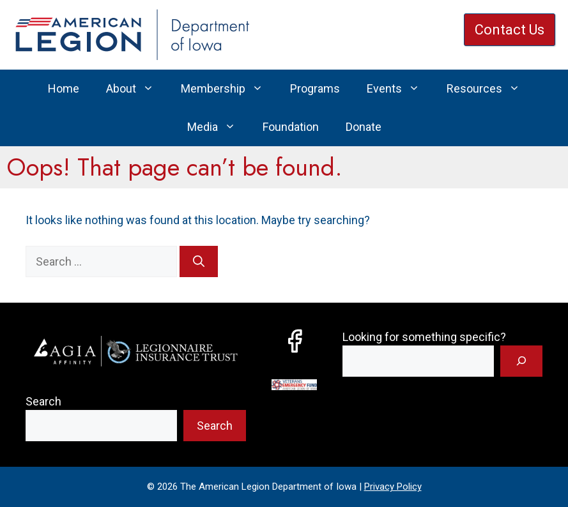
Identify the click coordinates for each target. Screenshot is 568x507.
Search (43, 401)
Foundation (291, 126)
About (136, 89)
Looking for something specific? (424, 337)
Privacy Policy (393, 486)
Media (218, 127)
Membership (229, 89)
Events (400, 89)
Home (63, 88)
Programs (315, 88)
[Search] (199, 261)
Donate (363, 126)
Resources (490, 89)
